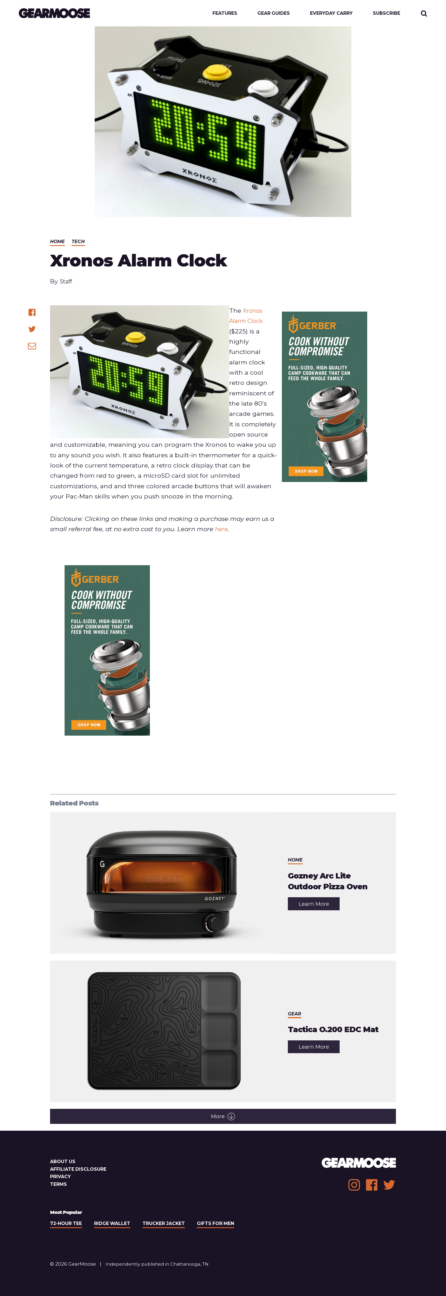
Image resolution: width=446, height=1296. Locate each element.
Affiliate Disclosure (79, 1170)
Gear (295, 1009)
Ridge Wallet (115, 1224)
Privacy (61, 1177)
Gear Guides (270, 13)
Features (219, 13)
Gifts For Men (223, 1224)
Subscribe (386, 13)
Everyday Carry (329, 13)
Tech (78, 242)
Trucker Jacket (168, 1224)
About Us (63, 1162)
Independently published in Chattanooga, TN (161, 1265)
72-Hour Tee (67, 1224)
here (222, 530)
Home (57, 242)
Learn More (319, 906)
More (223, 1117)
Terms (58, 1185)
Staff (66, 282)
